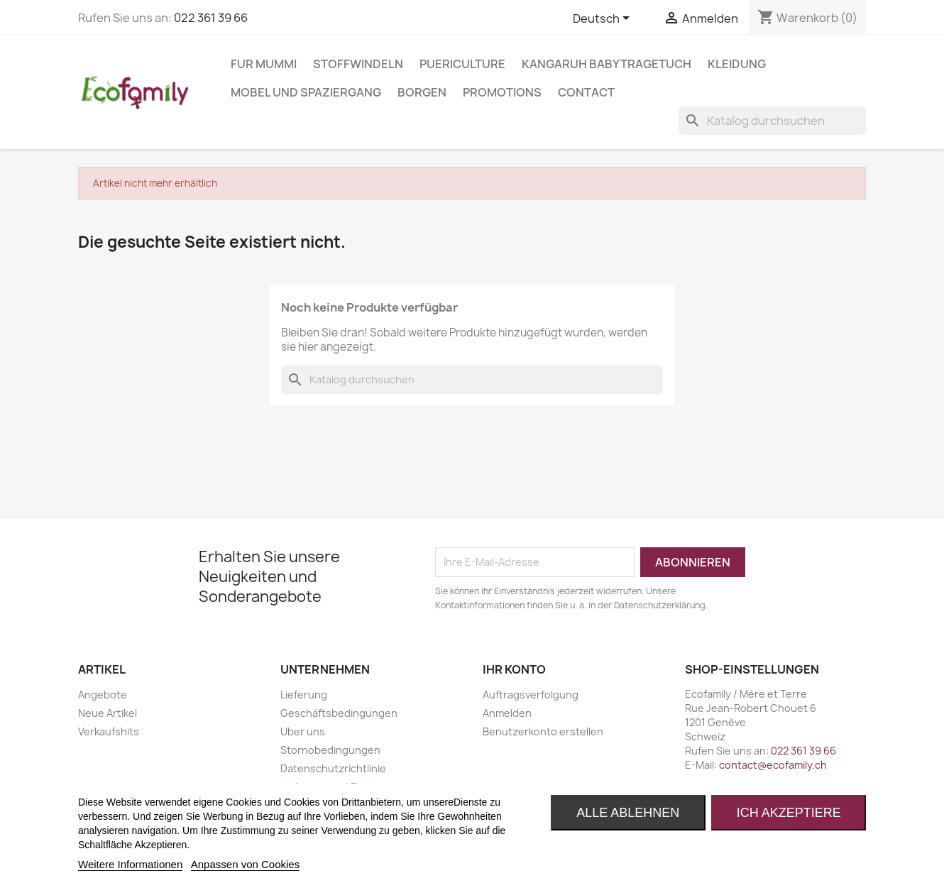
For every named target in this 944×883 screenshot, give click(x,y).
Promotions (502, 92)
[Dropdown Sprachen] (604, 19)
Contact (586, 92)
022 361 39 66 (211, 18)
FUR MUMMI (264, 64)
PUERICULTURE (462, 64)
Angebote (102, 694)
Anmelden (507, 713)
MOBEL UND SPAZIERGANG (306, 92)
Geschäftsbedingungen (338, 713)
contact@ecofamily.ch (773, 765)
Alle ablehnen (627, 813)
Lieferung (303, 694)
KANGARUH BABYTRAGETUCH (606, 64)
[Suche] (772, 120)
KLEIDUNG (737, 64)
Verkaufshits (108, 731)
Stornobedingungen (330, 750)
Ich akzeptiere (789, 813)
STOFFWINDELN (358, 64)
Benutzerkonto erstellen (543, 731)
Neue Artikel (107, 713)
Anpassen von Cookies (245, 864)
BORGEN (421, 92)
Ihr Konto (514, 669)
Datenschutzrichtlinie (333, 768)
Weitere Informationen (130, 864)
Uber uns (302, 731)
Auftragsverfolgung (530, 694)
